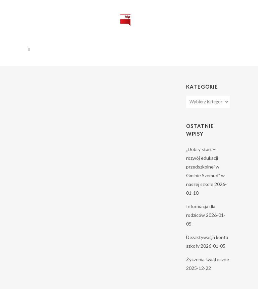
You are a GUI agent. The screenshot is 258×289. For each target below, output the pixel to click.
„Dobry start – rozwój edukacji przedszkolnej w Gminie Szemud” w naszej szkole (205, 166)
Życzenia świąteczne (207, 259)
